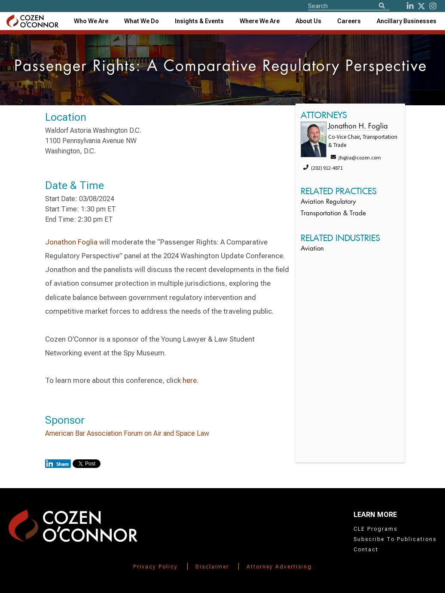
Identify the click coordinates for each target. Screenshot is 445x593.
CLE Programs (375, 529)
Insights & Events (199, 21)
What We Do (141, 21)
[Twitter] (421, 6)
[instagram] (433, 6)
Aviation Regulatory (328, 202)
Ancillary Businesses (406, 21)
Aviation (312, 249)
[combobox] (199, 21)
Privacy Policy (155, 567)
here (190, 380)
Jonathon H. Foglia (358, 126)
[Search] (381, 6)
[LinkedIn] (410, 6)
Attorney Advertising (279, 567)
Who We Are (91, 21)
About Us (308, 21)
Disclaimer (212, 567)
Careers (349, 21)
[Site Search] (349, 5)
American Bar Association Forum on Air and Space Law (127, 433)
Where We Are (260, 21)
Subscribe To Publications (395, 539)
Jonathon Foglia (71, 242)
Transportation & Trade (333, 214)
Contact (366, 550)
